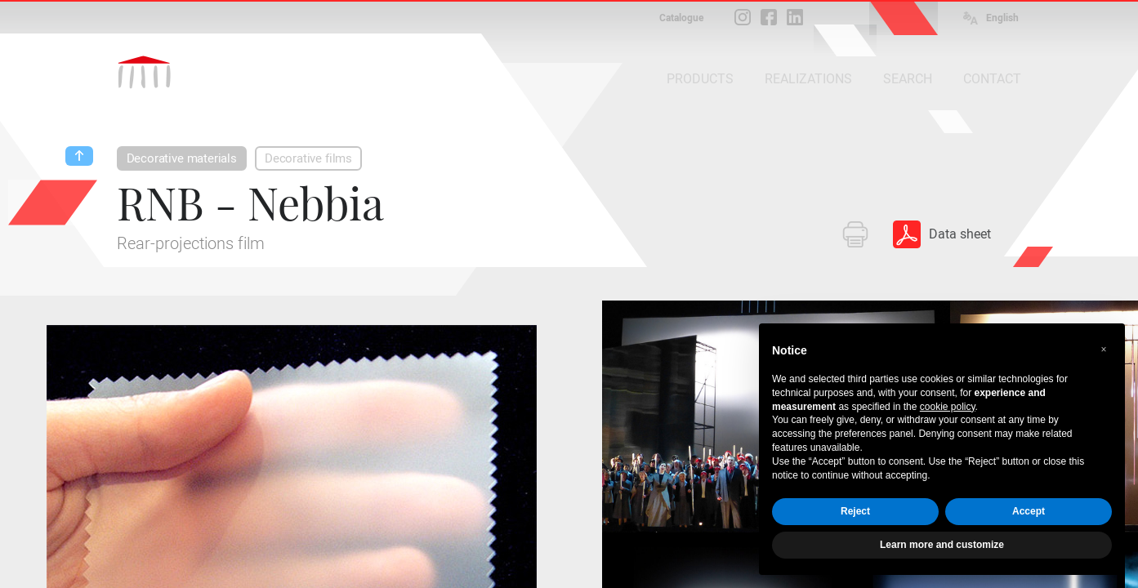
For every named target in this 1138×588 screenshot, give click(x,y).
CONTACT (992, 79)
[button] (1104, 349)
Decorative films (308, 158)
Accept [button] (1028, 511)
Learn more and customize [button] (942, 544)
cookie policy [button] (947, 406)
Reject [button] (855, 511)
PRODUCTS (700, 79)
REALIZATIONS (808, 79)
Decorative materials (182, 158)
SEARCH (907, 79)
